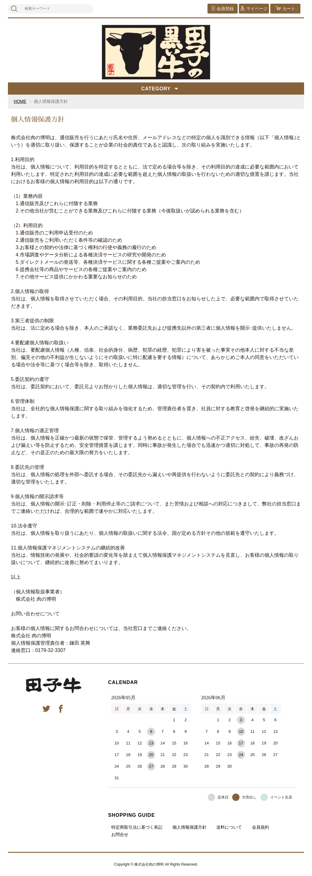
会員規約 (260, 827)
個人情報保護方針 (189, 827)
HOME (20, 101)
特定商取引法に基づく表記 (136, 827)
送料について (229, 827)
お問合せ (119, 834)
